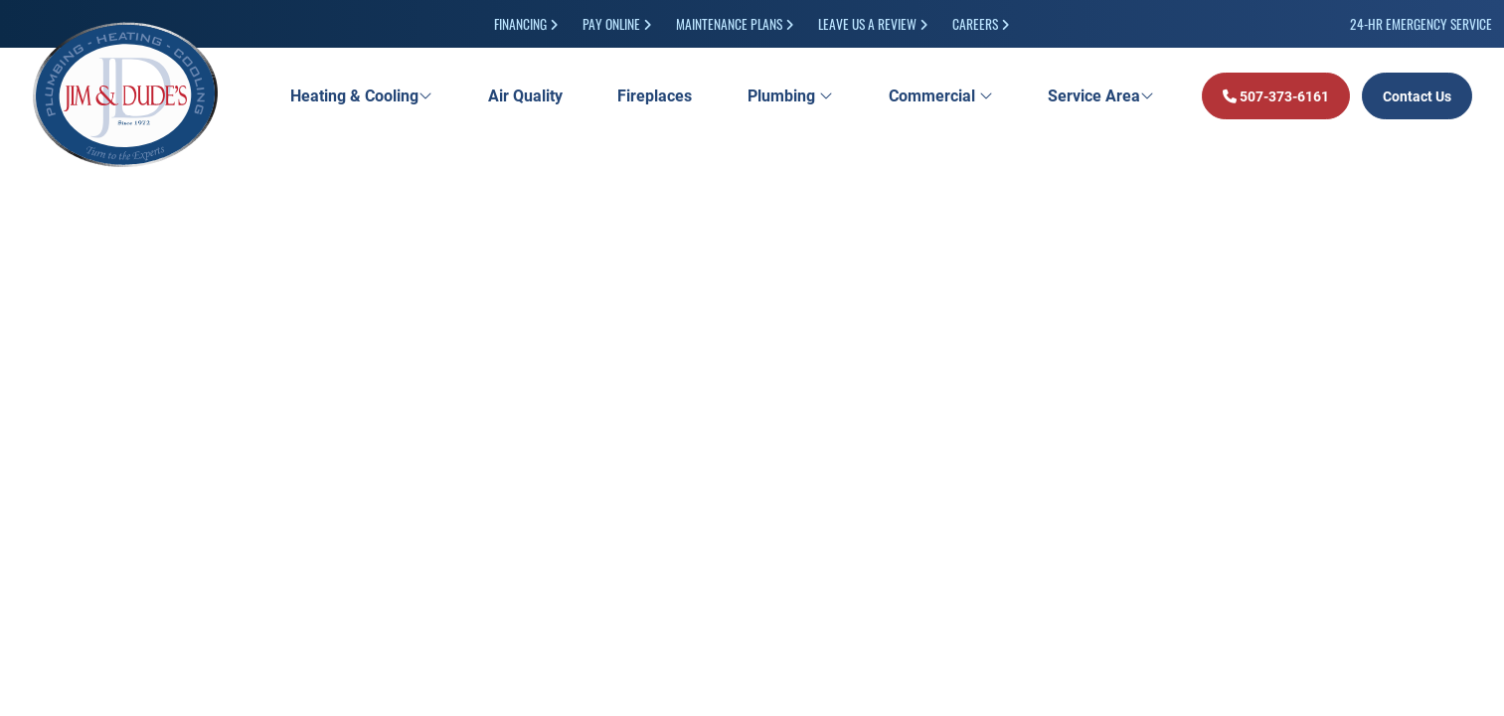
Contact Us (1417, 96)
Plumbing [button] (790, 95)
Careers (981, 23)
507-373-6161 (1276, 96)
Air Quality (525, 95)
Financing (526, 23)
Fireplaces (654, 95)
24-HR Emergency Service (1421, 23)
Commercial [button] (941, 95)
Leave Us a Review (873, 23)
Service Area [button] (1101, 95)
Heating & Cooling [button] (361, 95)
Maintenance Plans (735, 23)
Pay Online (617, 23)
